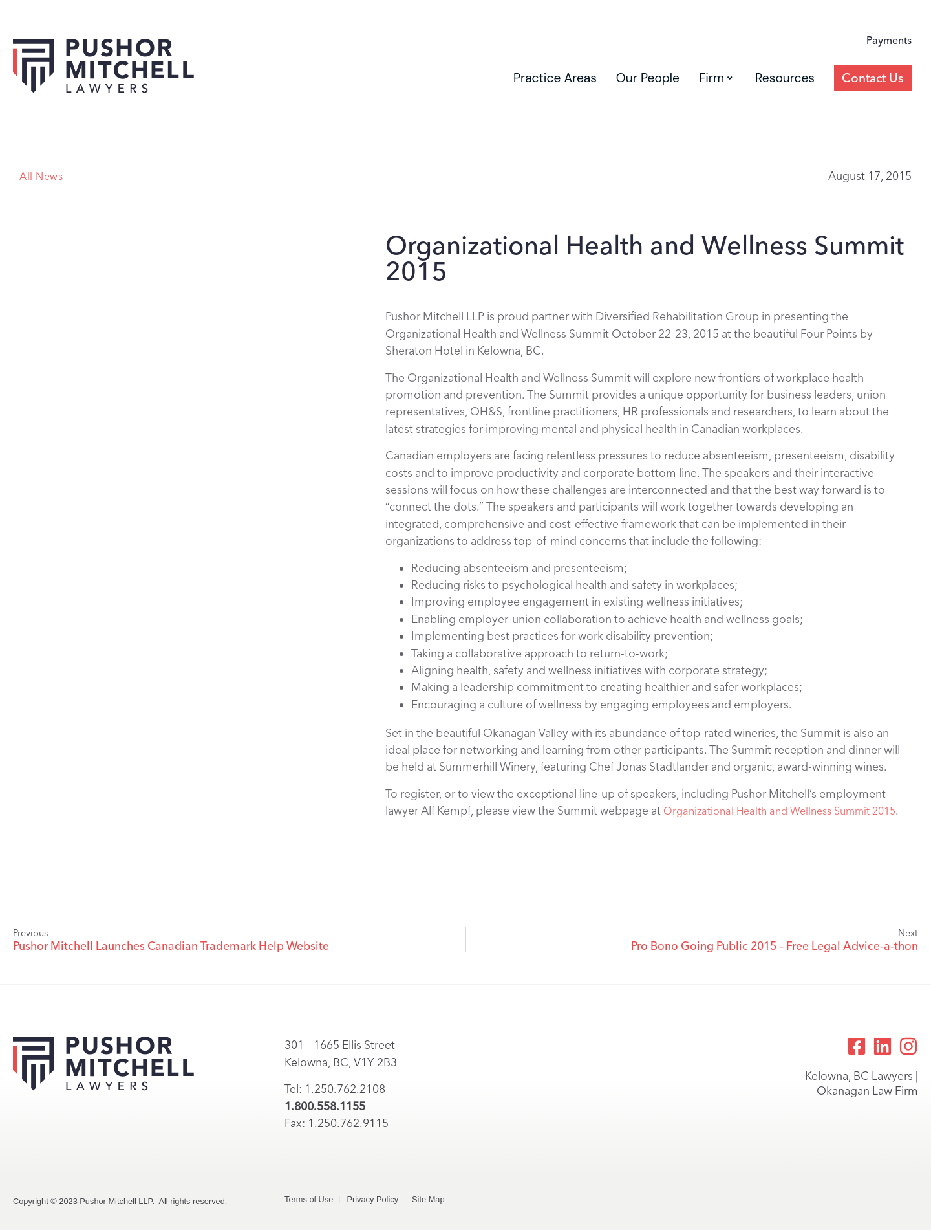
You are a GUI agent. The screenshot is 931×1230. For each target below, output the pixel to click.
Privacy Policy (372, 1199)
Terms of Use (308, 1199)
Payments (889, 40)
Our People (648, 78)
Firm (716, 78)
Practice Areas (555, 78)
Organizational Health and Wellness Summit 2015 (779, 811)
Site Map (428, 1199)
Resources (785, 78)
